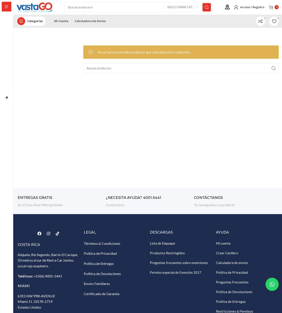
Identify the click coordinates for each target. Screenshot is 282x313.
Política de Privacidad (100, 257)
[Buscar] (140, 9)
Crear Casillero (227, 256)
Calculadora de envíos (232, 266)
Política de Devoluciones (102, 277)
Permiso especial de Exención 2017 (175, 275)
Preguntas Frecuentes (232, 285)
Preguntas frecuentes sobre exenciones (179, 266)
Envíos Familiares (97, 287)
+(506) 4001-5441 (48, 279)
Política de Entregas (99, 266)
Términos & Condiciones (102, 246)
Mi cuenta (223, 246)
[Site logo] (39, 8)
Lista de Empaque (162, 246)
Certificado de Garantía (101, 297)
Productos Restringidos (167, 256)
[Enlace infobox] (59, 205)
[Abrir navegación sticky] (31, 24)
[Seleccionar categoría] (183, 9)
